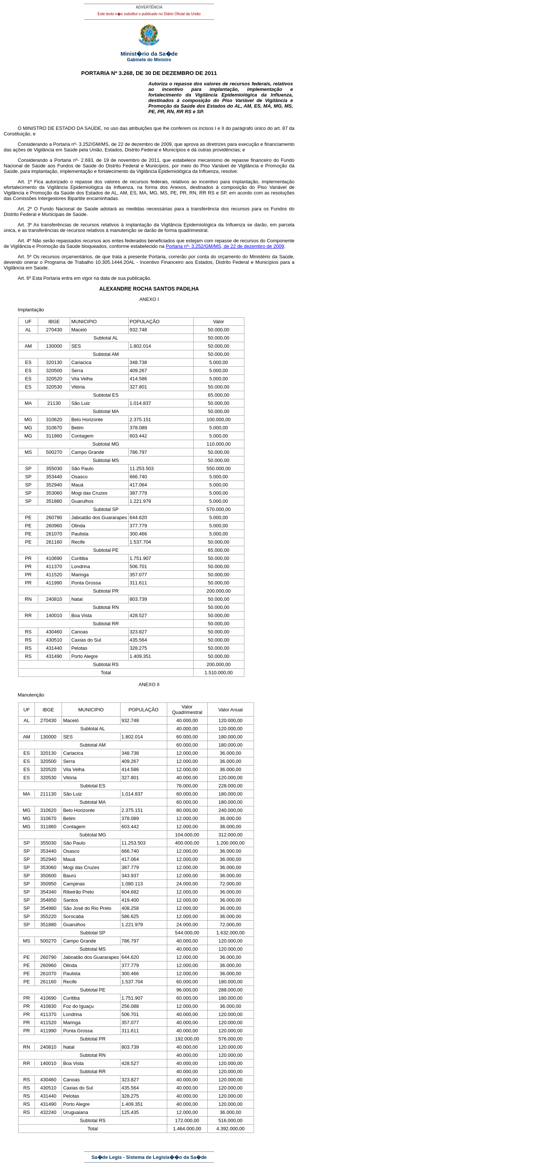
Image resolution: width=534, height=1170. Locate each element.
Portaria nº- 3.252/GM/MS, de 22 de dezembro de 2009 (225, 246)
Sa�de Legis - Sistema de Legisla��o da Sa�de (149, 1157)
